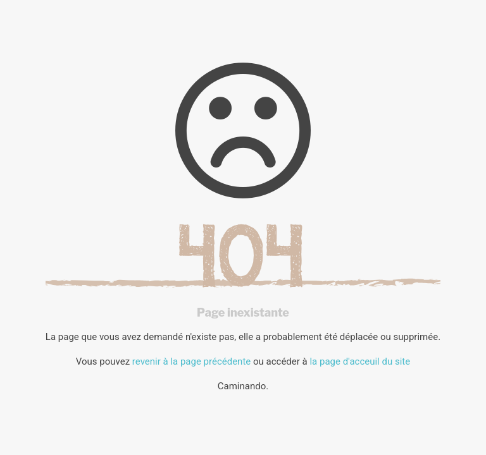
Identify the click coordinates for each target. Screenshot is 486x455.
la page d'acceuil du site (359, 361)
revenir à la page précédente (191, 361)
